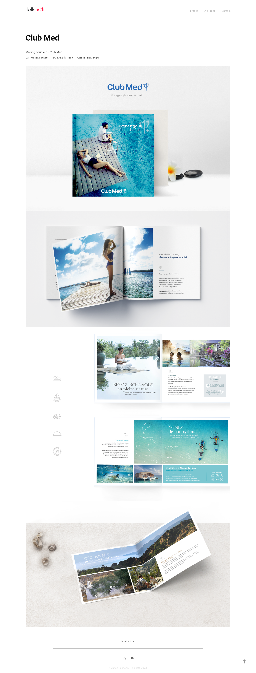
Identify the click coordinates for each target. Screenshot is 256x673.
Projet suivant (128, 641)
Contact (226, 11)
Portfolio (193, 11)
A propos (209, 11)
